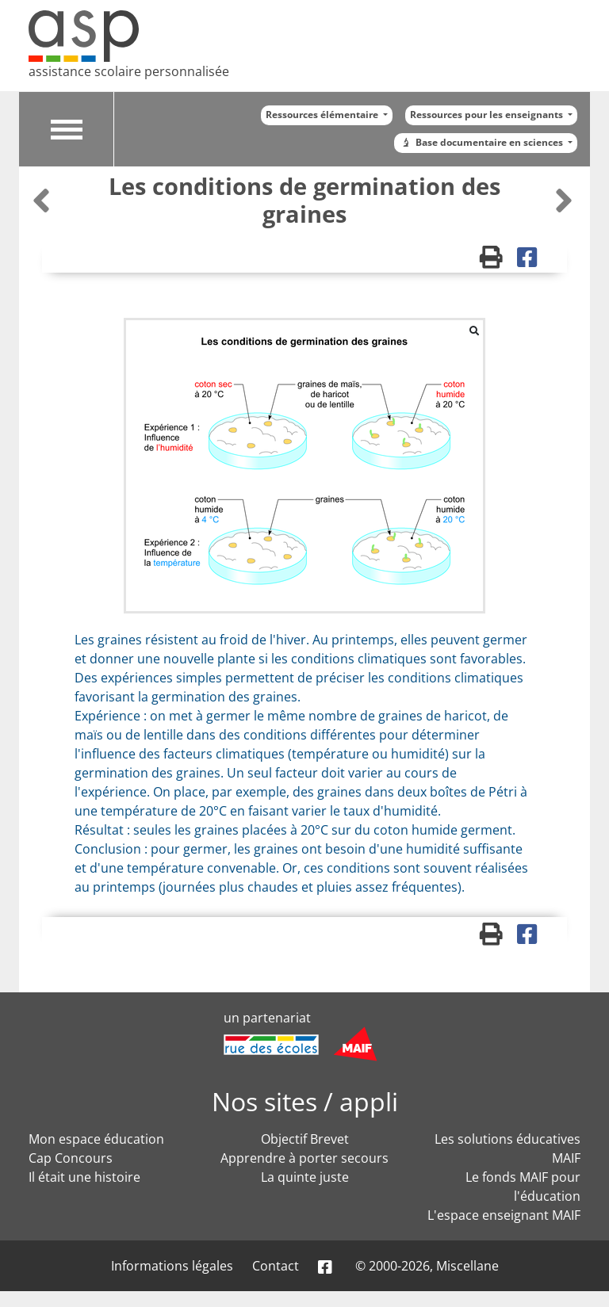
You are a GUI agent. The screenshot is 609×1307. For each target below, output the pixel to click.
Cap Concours (71, 1158)
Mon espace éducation (96, 1139)
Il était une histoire (84, 1177)
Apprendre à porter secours (304, 1158)
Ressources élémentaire (323, 114)
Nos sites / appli (305, 1101)
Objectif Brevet (305, 1139)
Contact (275, 1266)
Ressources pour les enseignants (487, 114)
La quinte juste (305, 1177)
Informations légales (172, 1266)
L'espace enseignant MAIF (503, 1215)
